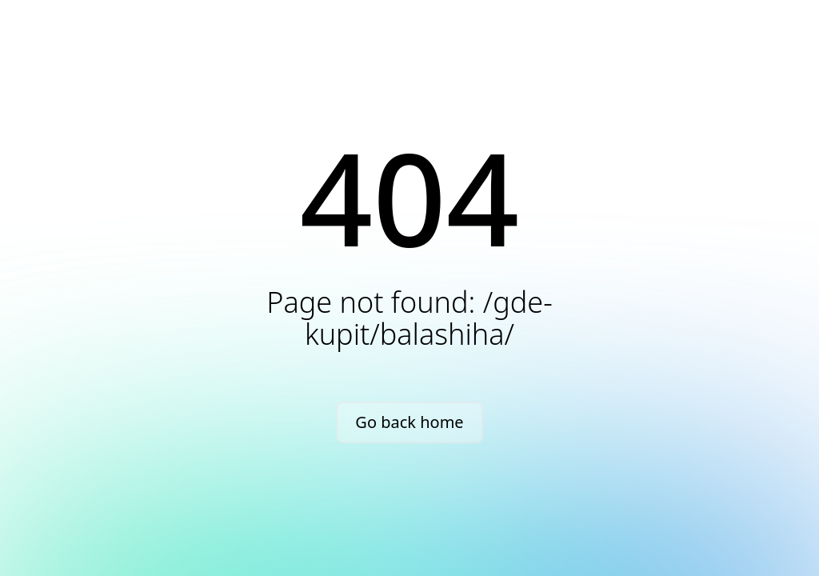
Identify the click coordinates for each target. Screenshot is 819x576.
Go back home (409, 422)
